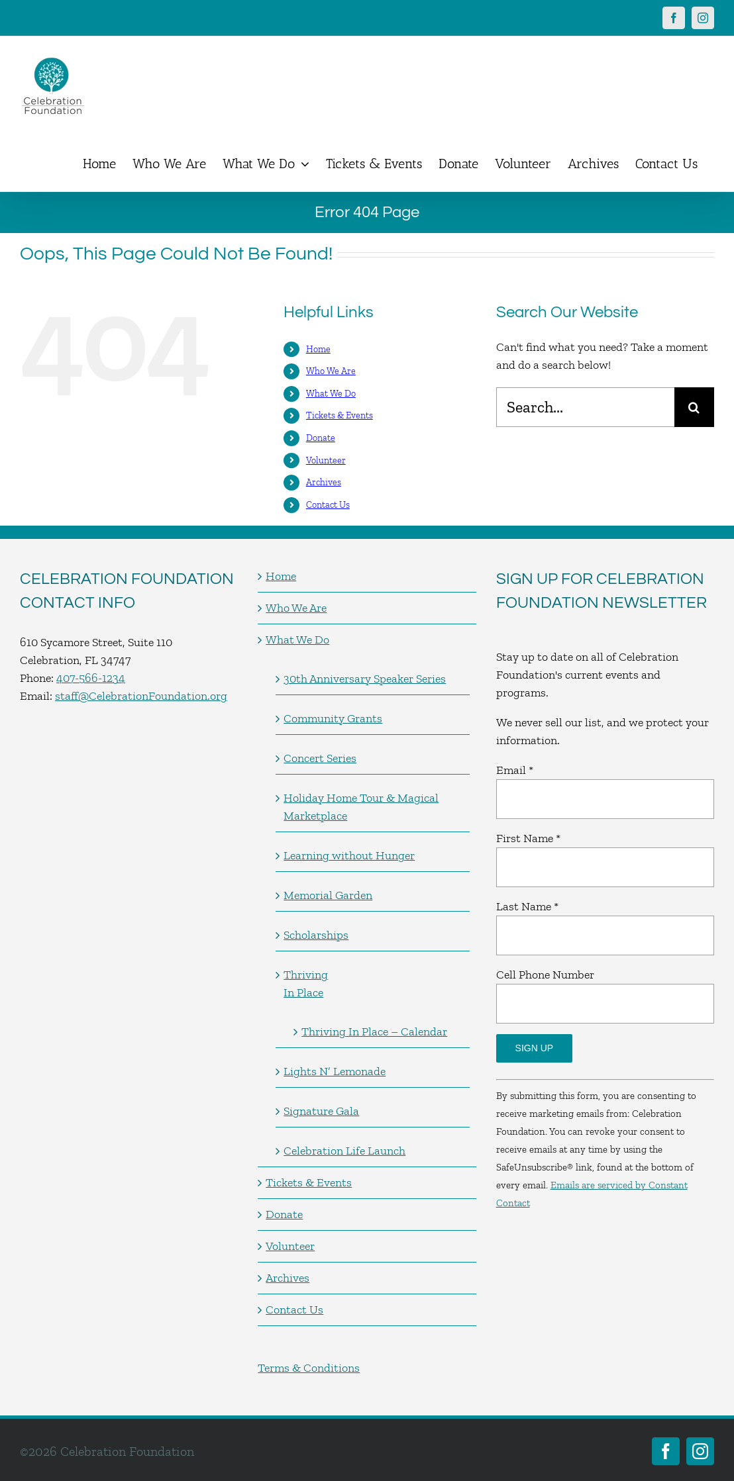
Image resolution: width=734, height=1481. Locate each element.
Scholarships (316, 935)
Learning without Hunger (349, 855)
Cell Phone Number (545, 974)
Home (318, 349)
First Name (528, 838)
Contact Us (328, 504)
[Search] (694, 407)
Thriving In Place (306, 983)
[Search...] (585, 407)
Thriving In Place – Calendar (374, 1031)
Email (514, 770)
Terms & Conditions (309, 1368)
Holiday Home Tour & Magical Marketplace (361, 806)
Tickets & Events (339, 415)
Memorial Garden (328, 895)
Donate (320, 438)
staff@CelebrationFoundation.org (141, 696)
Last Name (527, 906)
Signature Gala (321, 1111)
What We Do (331, 393)
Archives (323, 482)
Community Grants (333, 718)
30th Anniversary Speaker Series (365, 678)
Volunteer (326, 460)
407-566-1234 (90, 678)
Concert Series (320, 758)
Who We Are (331, 371)
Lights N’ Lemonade (335, 1071)
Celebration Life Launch (344, 1150)
